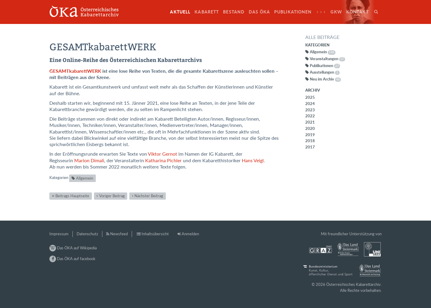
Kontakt (357, 11)
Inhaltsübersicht (155, 233)
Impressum (59, 233)
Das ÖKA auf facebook (72, 258)
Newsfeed (119, 233)
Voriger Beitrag (112, 195)
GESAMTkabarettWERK (75, 71)
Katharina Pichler (163, 160)
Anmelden (190, 233)
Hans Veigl (253, 160)
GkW (336, 11)
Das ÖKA (259, 11)
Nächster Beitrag (148, 195)
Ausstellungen (325, 72)
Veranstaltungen (327, 58)
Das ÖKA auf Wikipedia (73, 247)
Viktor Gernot (162, 154)
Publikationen (293, 11)
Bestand (234, 11)
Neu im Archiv (325, 79)
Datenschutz (87, 233)
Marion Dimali (89, 160)
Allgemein (84, 178)
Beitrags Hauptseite (72, 195)
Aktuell (180, 11)
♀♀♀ (321, 11)
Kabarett (207, 11)
